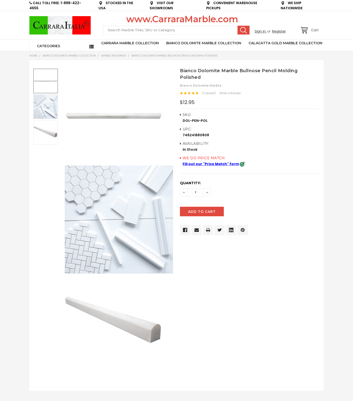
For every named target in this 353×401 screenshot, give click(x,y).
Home (33, 55)
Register (279, 31)
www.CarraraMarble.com (182, 19)
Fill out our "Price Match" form (211, 163)
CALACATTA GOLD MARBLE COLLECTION (285, 43)
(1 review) (209, 93)
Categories (48, 46)
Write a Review (230, 93)
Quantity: (190, 183)
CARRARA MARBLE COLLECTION (130, 43)
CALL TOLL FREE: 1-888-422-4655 (55, 6)
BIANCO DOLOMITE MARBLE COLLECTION (203, 43)
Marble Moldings (113, 55)
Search (243, 30)
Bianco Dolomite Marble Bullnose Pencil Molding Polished (174, 55)
